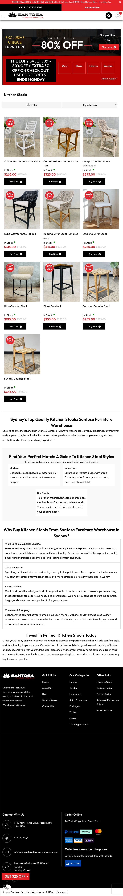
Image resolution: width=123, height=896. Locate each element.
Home (45, 681)
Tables (72, 712)
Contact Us (48, 706)
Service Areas (49, 700)
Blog (44, 694)
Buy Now (16, 181)
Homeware (75, 694)
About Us (47, 687)
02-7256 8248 (103, 654)
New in (73, 681)
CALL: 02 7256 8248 (30, 7)
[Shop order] (89, 105)
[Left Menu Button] (3, 16)
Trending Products (79, 724)
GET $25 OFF (14, 876)
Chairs (72, 718)
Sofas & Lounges (78, 700)
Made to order (105, 681)
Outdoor (73, 687)
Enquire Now (92, 7)
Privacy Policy (104, 694)
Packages (74, 706)
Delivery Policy (104, 687)
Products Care (104, 710)
